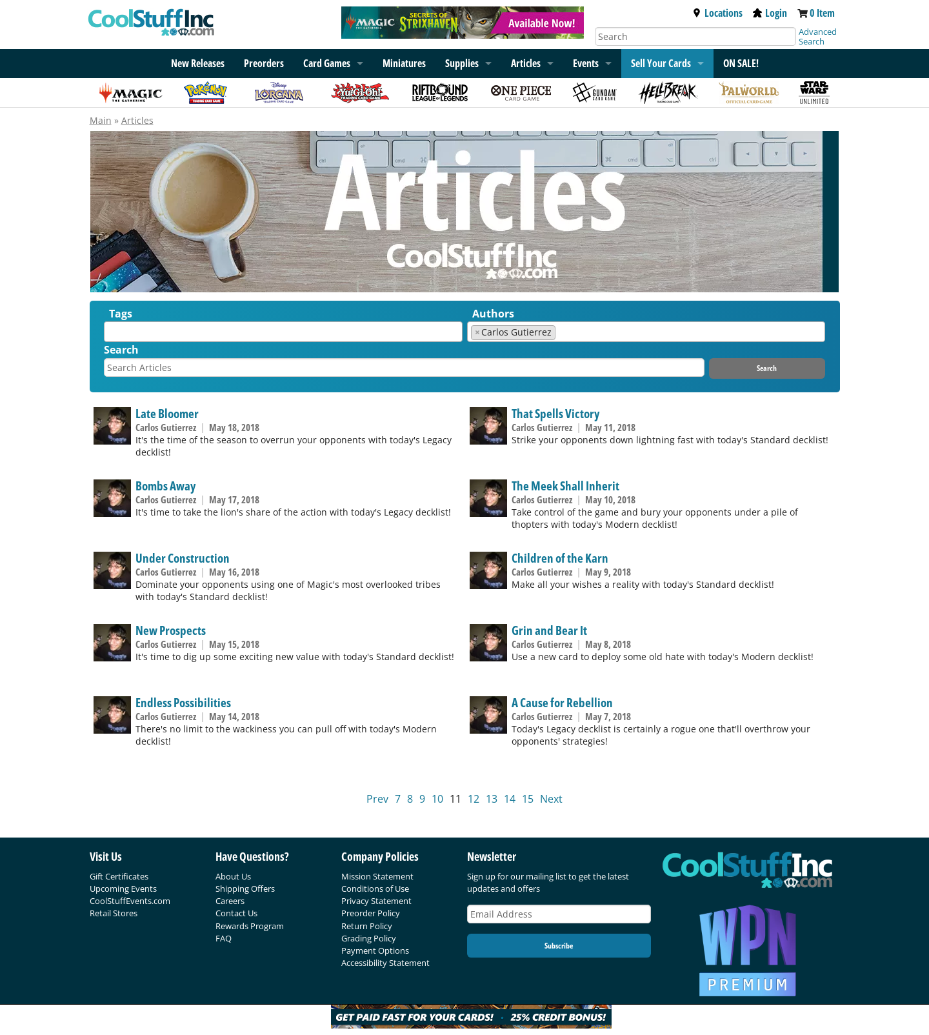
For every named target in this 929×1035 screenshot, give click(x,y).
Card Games (326, 63)
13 (491, 799)
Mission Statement (377, 876)
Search (121, 350)
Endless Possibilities (183, 702)
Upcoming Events (123, 888)
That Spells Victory (555, 413)
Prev (377, 799)
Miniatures (404, 63)
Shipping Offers (245, 888)
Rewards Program (249, 926)
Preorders (264, 63)
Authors (493, 313)
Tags (120, 313)
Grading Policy (368, 938)
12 (473, 799)
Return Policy (366, 926)
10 (437, 799)
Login (770, 13)
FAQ (223, 938)
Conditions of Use (375, 888)
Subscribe (558, 945)
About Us (233, 876)
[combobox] (283, 331)
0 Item (822, 13)
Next (551, 799)
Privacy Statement (376, 901)
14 (509, 799)
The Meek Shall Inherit (565, 485)
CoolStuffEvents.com (130, 901)
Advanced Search (818, 36)
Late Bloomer (167, 413)
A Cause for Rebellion (562, 702)
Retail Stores (113, 913)
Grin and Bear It (549, 630)
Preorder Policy (370, 913)
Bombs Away (165, 485)
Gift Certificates (119, 876)
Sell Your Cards (661, 63)
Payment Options (375, 950)
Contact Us (236, 913)
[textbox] (111, 334)
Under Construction (182, 558)
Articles (526, 63)
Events (586, 63)
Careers (230, 901)
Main (101, 120)
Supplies (462, 63)
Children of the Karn (560, 558)
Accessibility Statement (385, 963)
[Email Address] (559, 914)
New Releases (198, 63)
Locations (717, 13)
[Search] (695, 36)
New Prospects (170, 630)
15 (528, 799)
